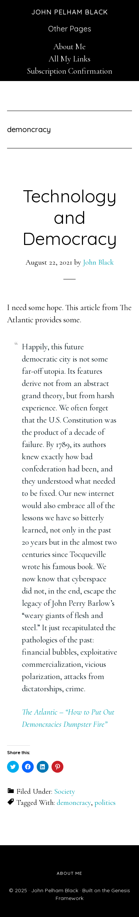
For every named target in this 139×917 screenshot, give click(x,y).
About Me (69, 46)
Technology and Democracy (69, 217)
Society (64, 791)
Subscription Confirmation (69, 71)
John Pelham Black (70, 12)
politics (105, 802)
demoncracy (74, 802)
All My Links (69, 59)
